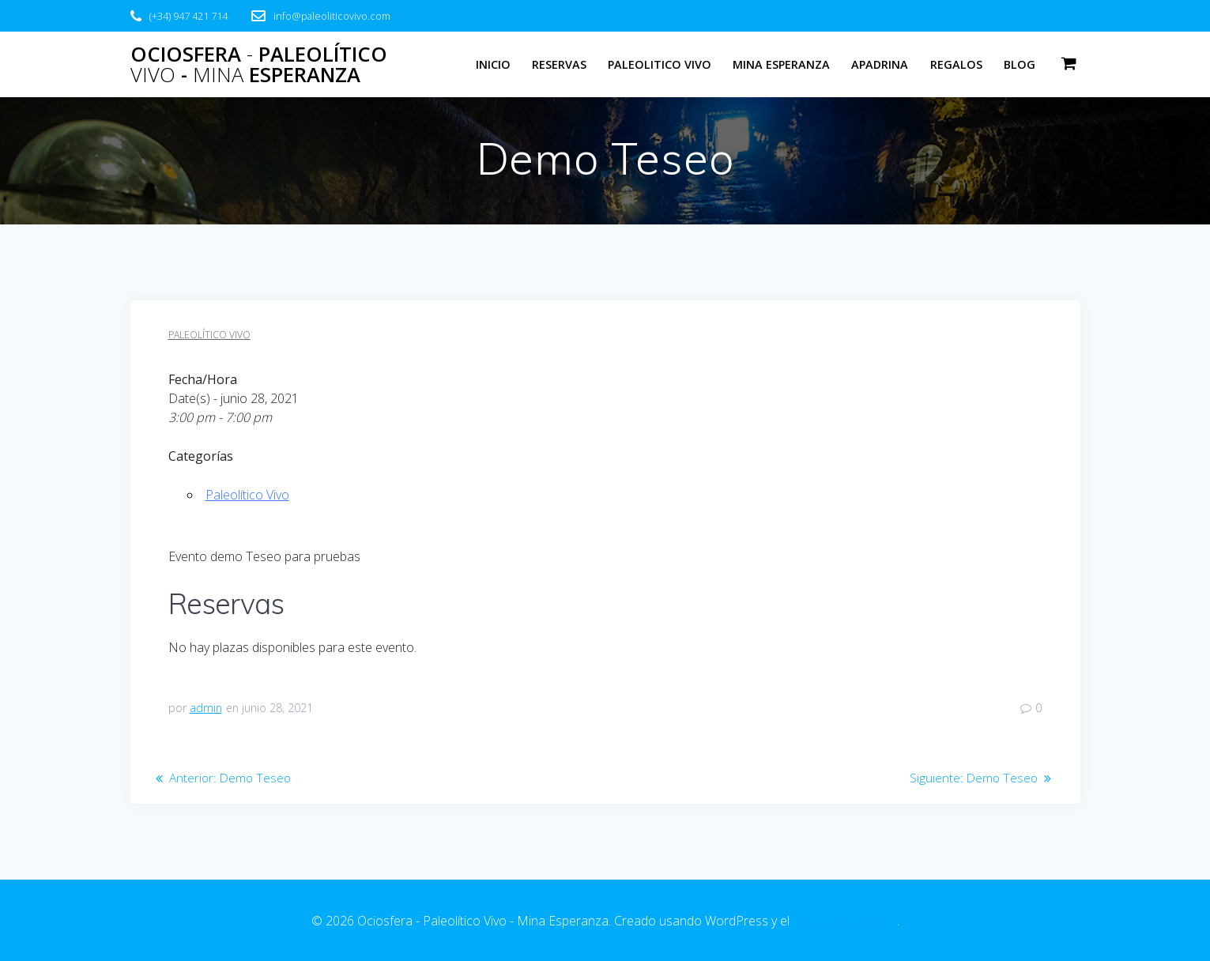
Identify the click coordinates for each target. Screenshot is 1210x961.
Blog (1019, 64)
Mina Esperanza (781, 64)
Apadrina (879, 64)
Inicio (493, 64)
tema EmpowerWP (845, 920)
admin (206, 707)
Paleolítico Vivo (209, 334)
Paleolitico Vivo (659, 64)
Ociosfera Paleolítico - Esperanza (258, 64)
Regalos (956, 64)
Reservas (559, 64)
